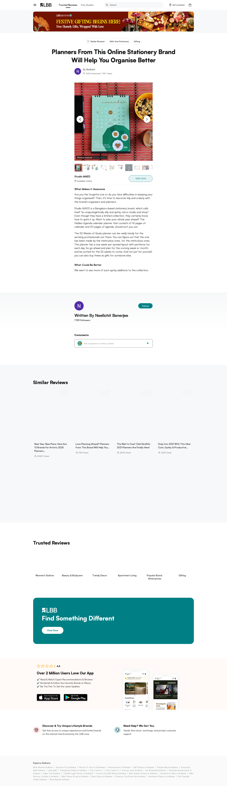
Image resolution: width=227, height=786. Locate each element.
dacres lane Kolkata (132, 770)
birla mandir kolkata (43, 767)
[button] (177, 5)
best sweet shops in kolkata (143, 773)
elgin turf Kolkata (52, 773)
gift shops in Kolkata (143, 767)
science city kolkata (66, 767)
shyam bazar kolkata (167, 767)
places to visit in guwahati (92, 767)
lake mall (52, 770)
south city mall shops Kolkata (111, 773)
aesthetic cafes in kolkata (173, 773)
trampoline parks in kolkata (73, 770)
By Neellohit (89, 69)
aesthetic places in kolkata (161, 776)
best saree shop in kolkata (75, 776)
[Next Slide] (147, 119)
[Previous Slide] (80, 119)
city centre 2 (112, 770)
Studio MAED (99, 157)
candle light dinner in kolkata (78, 773)
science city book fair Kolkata (130, 776)
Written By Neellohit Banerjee (101, 315)
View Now (52, 630)
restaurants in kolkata (119, 767)
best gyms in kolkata (101, 776)
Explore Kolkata (41, 763)
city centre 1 (96, 770)
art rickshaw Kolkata (155, 770)
